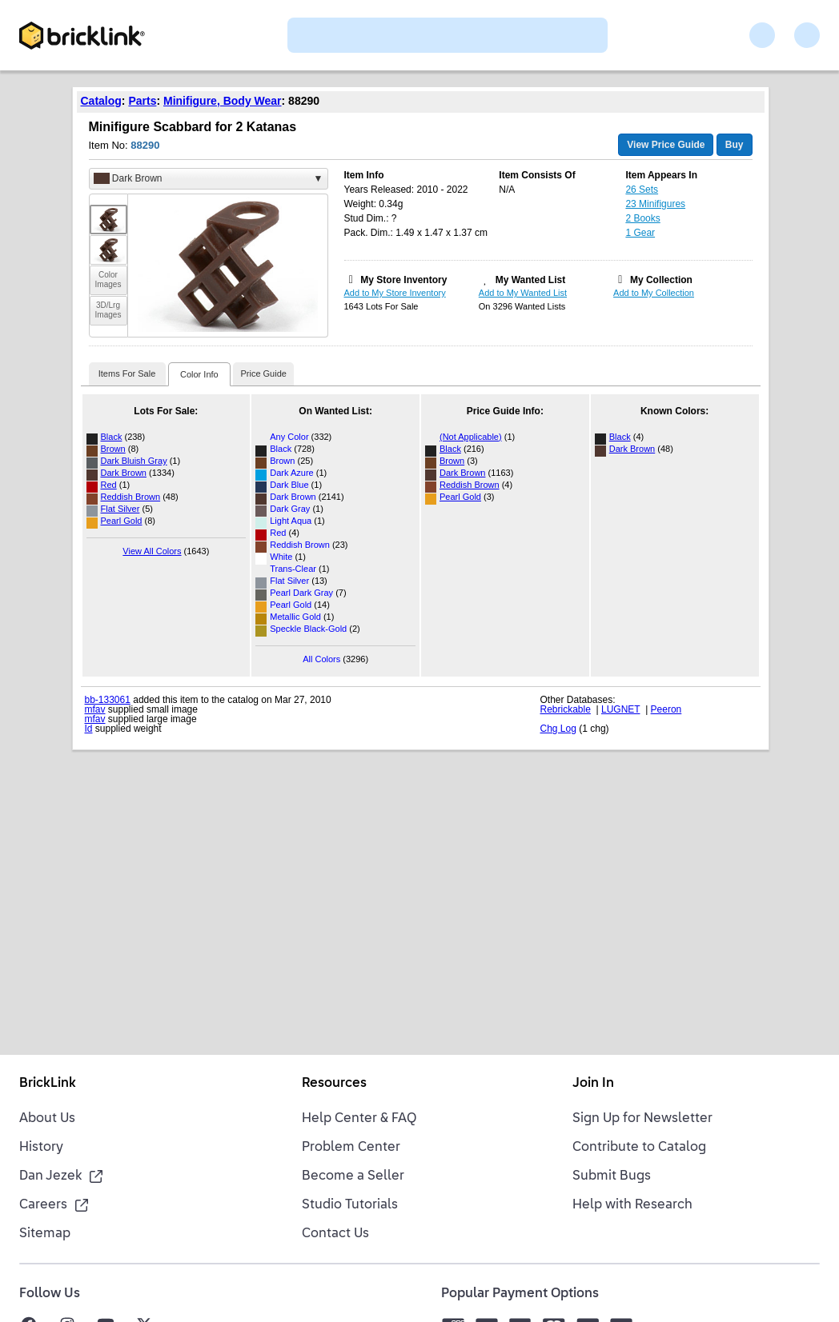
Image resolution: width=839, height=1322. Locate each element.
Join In (593, 1083)
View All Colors (151, 551)
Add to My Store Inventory (395, 293)
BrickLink (47, 1083)
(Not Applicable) (471, 436)
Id (89, 728)
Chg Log (558, 728)
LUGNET (620, 709)
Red (109, 484)
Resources (334, 1083)
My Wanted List (531, 280)
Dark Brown (124, 472)
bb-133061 (107, 699)
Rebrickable (565, 709)
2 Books (642, 218)
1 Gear (640, 232)
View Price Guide (666, 144)
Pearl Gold (122, 520)
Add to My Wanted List (523, 293)
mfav (95, 709)
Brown (113, 448)
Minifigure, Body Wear (222, 100)
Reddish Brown (131, 496)
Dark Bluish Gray (134, 460)
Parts (142, 100)
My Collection (661, 280)
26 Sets (641, 189)
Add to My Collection (653, 293)
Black (111, 436)
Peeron (666, 709)
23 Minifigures (655, 204)
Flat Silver (120, 508)
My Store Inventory (403, 280)
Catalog (101, 100)
